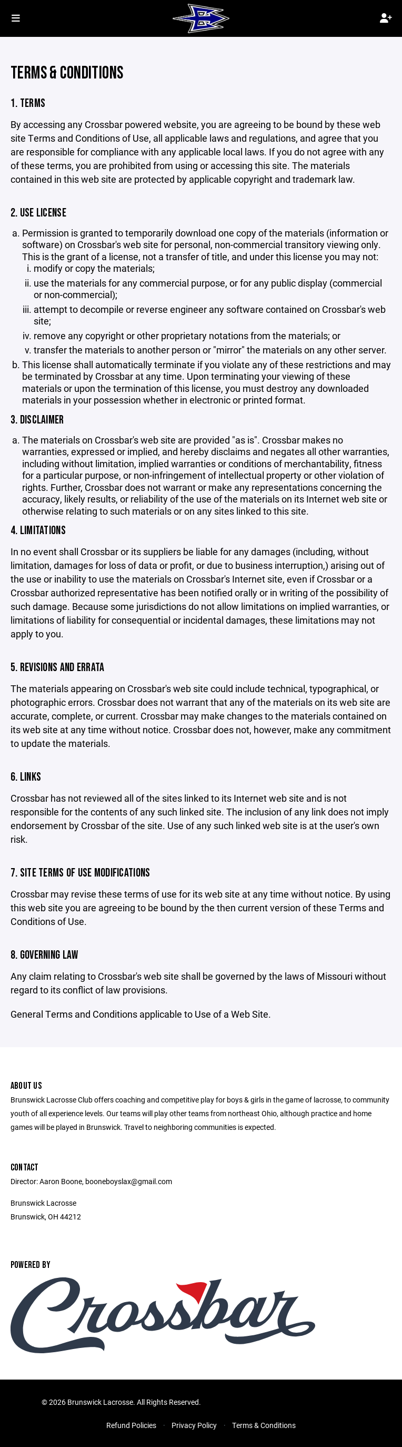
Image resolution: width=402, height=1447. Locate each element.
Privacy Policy (194, 1425)
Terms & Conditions (264, 1425)
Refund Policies (131, 1425)
